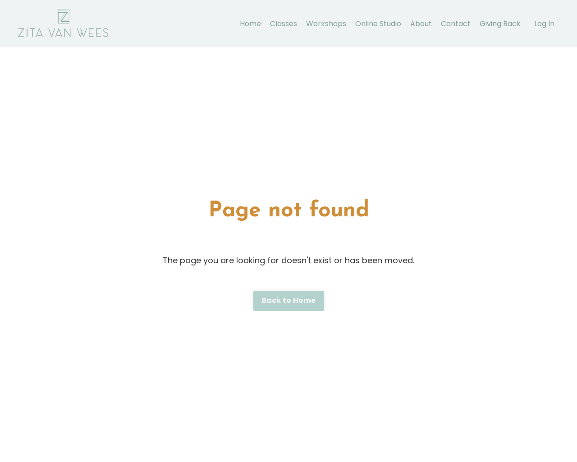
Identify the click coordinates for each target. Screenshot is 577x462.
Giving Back (500, 23)
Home (250, 23)
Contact (456, 23)
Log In (544, 23)
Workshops (326, 23)
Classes (283, 23)
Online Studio (378, 23)
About (421, 23)
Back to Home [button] (288, 300)
